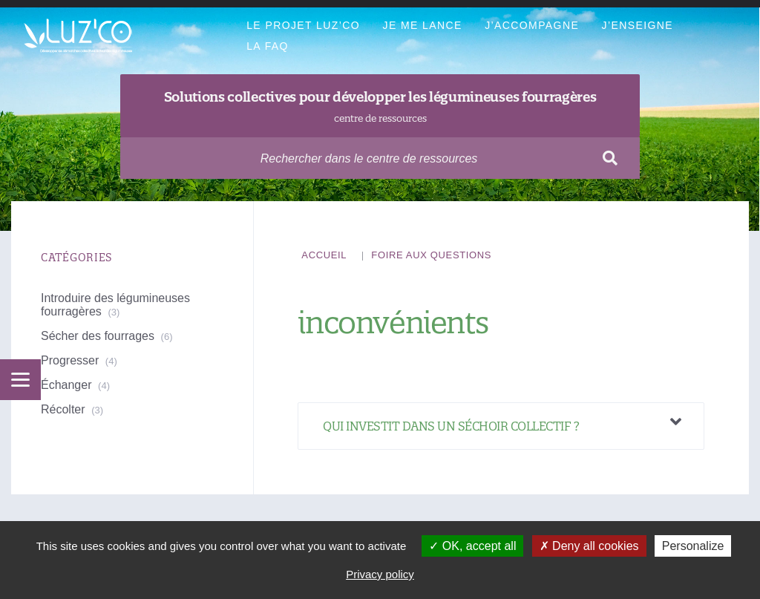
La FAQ (267, 46)
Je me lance (422, 25)
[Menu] (20, 379)
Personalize (693, 546)
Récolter (63, 409)
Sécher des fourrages (97, 336)
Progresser (70, 360)
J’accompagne (532, 25)
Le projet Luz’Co (303, 25)
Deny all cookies (589, 546)
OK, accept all (472, 546)
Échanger (66, 385)
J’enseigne (637, 25)
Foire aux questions (431, 255)
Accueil (324, 255)
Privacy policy (380, 574)
